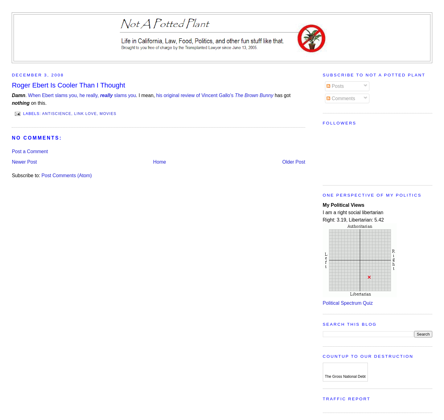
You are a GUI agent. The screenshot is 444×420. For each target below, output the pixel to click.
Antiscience (57, 114)
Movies (108, 114)
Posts (335, 86)
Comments (341, 98)
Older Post (293, 162)
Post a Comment (30, 151)
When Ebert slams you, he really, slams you (82, 95)
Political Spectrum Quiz (348, 303)
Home (159, 162)
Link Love (85, 114)
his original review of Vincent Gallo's (214, 95)
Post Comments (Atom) (67, 175)
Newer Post (24, 162)
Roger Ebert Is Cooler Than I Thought (68, 85)
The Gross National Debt (345, 376)
